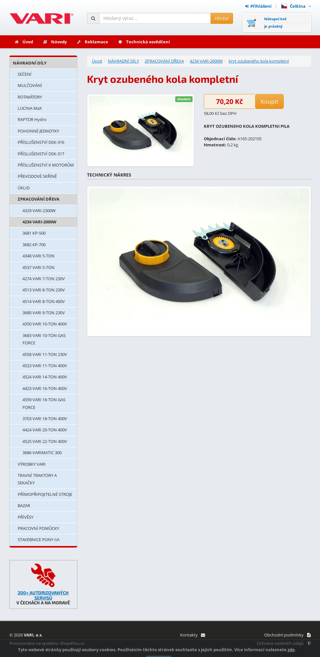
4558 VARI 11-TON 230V (44, 354)
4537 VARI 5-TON (38, 267)
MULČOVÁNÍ (30, 85)
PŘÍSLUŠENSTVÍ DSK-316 (41, 142)
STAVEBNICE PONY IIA (38, 539)
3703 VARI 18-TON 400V (44, 418)
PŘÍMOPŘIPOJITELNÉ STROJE (45, 494)
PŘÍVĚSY (25, 517)
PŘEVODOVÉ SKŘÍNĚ (37, 176)
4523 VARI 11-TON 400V (44, 365)
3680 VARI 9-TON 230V (43, 313)
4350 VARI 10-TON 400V (44, 324)
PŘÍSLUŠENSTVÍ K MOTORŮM (46, 165)
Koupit (269, 101)
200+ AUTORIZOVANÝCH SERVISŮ (43, 595)
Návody (55, 42)
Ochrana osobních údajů (284, 643)
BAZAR (24, 505)
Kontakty (192, 635)
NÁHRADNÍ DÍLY (30, 63)
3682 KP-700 (34, 244)
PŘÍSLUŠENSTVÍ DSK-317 (41, 154)
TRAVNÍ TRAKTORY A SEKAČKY (37, 479)
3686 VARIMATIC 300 (42, 452)
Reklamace (92, 42)
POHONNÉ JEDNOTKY (38, 131)
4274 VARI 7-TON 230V (43, 278)
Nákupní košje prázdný (275, 22)
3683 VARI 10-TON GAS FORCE (43, 339)
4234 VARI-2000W (39, 222)
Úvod (23, 42)
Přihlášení (258, 6)
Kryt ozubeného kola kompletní (259, 61)
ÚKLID (24, 188)
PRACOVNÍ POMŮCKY (38, 528)
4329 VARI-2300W (39, 210)
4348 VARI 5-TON (38, 256)
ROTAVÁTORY (30, 97)
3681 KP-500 (34, 233)
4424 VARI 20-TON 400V (44, 430)
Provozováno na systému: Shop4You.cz (46, 643)
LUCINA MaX (30, 108)
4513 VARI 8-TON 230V (43, 290)
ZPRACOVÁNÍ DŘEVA (38, 199)
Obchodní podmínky (287, 635)
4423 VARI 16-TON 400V (44, 388)
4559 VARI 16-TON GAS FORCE (43, 403)
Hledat (222, 18)
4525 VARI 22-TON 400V (44, 441)
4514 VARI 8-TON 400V (43, 301)
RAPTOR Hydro (32, 119)
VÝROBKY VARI (32, 464)
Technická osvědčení (144, 42)
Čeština (296, 6)
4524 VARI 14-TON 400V (44, 377)
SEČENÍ (24, 74)
